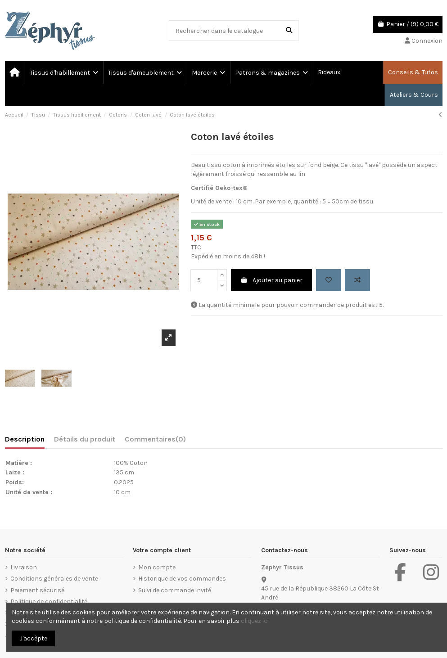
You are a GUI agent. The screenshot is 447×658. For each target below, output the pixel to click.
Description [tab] (25, 439)
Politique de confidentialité (48, 601)
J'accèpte (33, 638)
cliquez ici (255, 621)
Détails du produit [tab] (84, 439)
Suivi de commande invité (174, 590)
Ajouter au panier (271, 280)
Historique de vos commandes (182, 578)
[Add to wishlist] (328, 280)
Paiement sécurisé (37, 590)
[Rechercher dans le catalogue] (289, 30)
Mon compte (157, 567)
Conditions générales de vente (54, 578)
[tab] (155, 441)
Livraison (23, 567)
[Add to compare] (357, 280)
